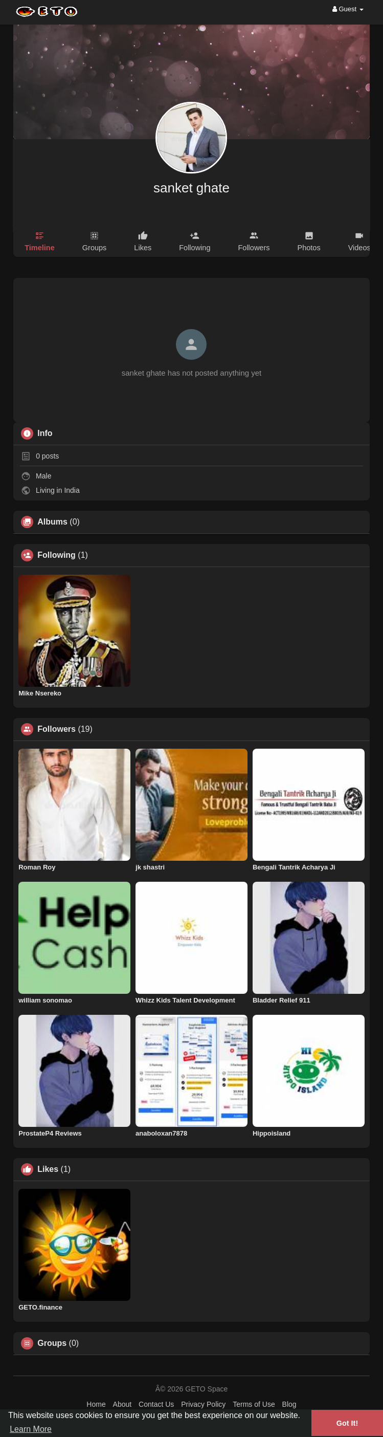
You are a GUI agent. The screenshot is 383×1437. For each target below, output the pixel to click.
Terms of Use (254, 1404)
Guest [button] (348, 9)
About (122, 1404)
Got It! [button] (347, 1423)
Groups (51, 1343)
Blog (289, 1404)
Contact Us (156, 1404)
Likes (47, 1169)
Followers (56, 729)
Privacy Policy (203, 1404)
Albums (52, 522)
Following (56, 555)
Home (95, 1404)
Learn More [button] (31, 1429)
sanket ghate (191, 187)
